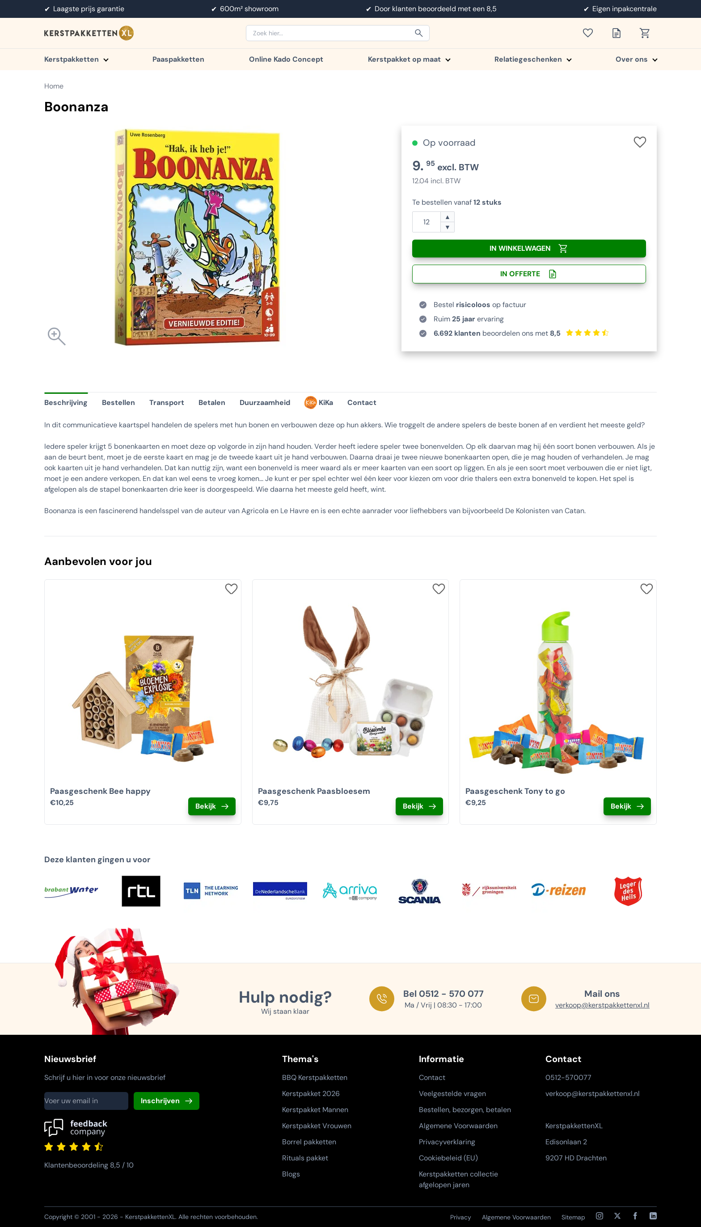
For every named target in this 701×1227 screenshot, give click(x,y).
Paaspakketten (178, 59)
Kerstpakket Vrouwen (316, 1125)
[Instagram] (599, 1215)
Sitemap (573, 1217)
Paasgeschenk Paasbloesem (314, 791)
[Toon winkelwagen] (648, 33)
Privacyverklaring (447, 1142)
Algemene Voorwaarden (458, 1125)
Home (53, 86)
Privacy (460, 1217)
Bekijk (205, 806)
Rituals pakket (305, 1158)
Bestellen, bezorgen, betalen (465, 1109)
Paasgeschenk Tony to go (515, 791)
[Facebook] (635, 1215)
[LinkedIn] (653, 1215)
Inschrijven (160, 1100)
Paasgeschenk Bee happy (100, 791)
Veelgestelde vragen (452, 1093)
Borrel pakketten (309, 1142)
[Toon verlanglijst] (591, 33)
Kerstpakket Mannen (315, 1109)
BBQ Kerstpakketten (314, 1077)
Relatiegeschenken (532, 59)
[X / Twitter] (617, 1215)
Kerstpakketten (76, 59)
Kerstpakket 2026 (311, 1093)
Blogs (291, 1174)
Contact (432, 1077)
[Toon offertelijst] (619, 33)
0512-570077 (568, 1077)
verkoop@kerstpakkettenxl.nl (602, 1005)
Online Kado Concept (286, 59)
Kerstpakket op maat (409, 59)
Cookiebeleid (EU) (448, 1158)
